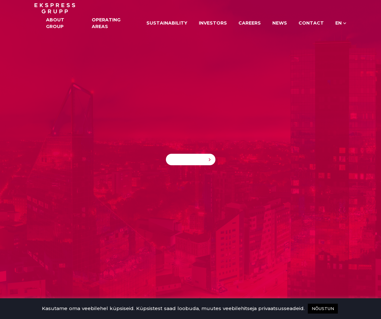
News (279, 23)
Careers (249, 23)
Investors (213, 23)
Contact (311, 23)
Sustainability (166, 23)
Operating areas (106, 23)
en (338, 23)
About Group (55, 23)
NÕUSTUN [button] (323, 308)
